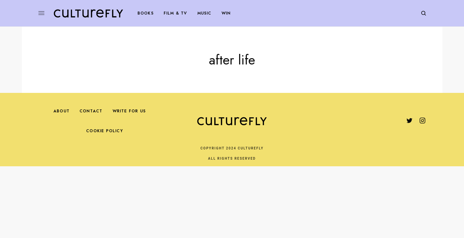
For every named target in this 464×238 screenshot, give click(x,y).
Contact (90, 111)
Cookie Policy (104, 131)
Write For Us (129, 111)
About (61, 111)
